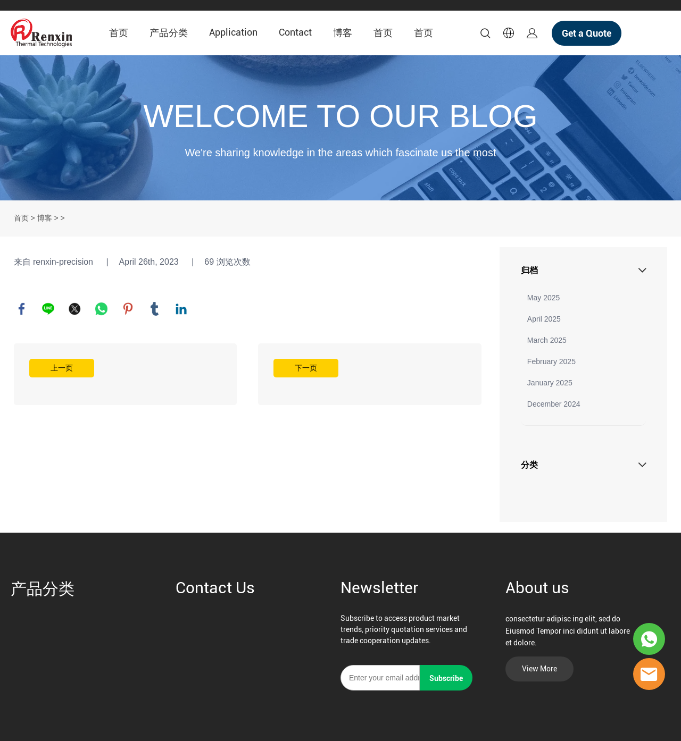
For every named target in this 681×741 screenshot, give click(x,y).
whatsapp (102, 309)
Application (233, 32)
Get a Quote (586, 33)
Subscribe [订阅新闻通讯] (446, 678)
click (340, 127)
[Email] (380, 678)
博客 (342, 32)
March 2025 (547, 340)
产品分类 (169, 32)
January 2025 (549, 382)
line (48, 309)
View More (539, 668)
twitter (75, 309)
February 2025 (551, 361)
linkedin (181, 309)
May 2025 (543, 297)
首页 (118, 32)
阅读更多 (125, 374)
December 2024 (553, 404)
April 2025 (544, 319)
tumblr (155, 309)
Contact (295, 32)
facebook (22, 309)
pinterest (128, 309)
